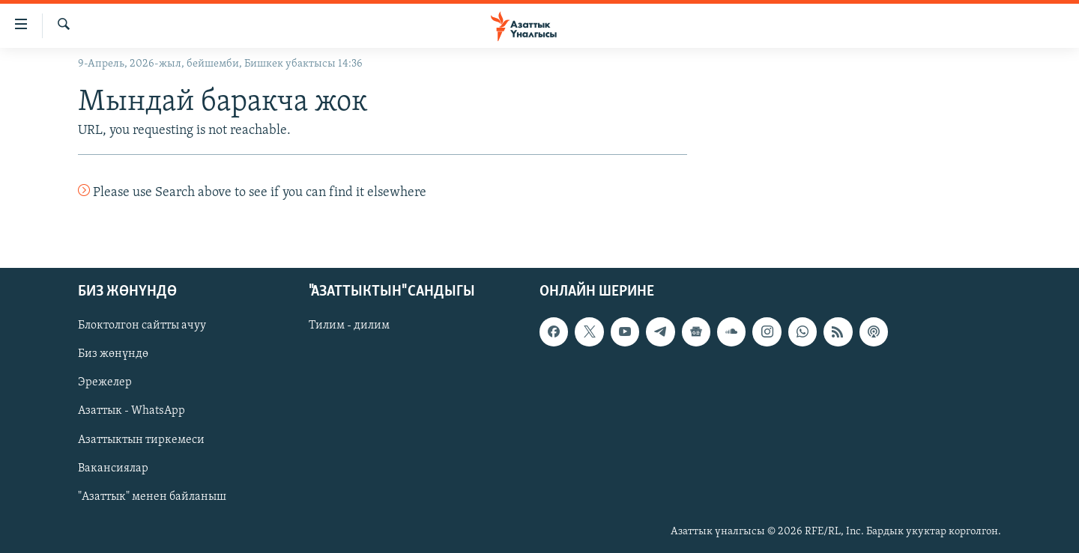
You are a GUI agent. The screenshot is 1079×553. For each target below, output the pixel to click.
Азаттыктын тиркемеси (141, 439)
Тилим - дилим (349, 326)
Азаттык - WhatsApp (131, 411)
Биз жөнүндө (113, 354)
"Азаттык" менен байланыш (152, 496)
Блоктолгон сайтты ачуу (142, 326)
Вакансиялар (113, 468)
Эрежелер (105, 382)
